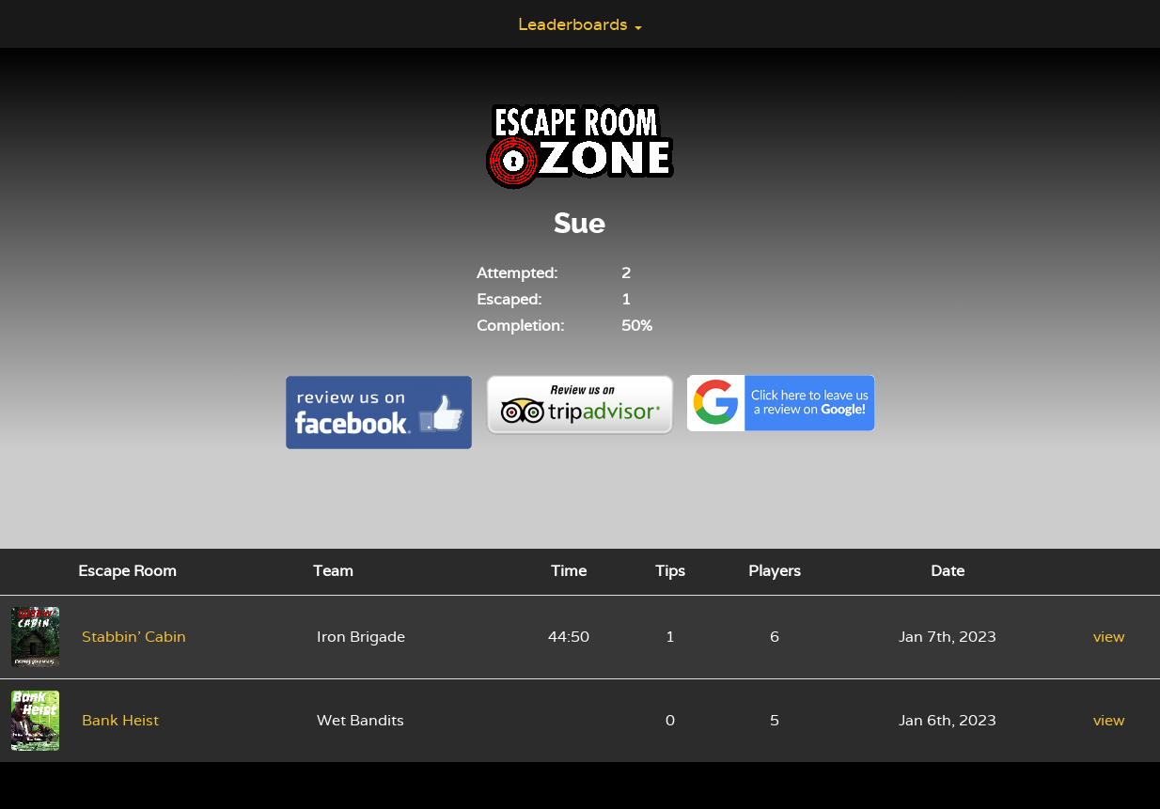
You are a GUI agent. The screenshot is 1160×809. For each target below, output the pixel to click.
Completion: (520, 325)
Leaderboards (580, 24)
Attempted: (517, 273)
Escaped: (509, 299)
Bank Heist (120, 720)
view (1109, 636)
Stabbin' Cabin (134, 636)
